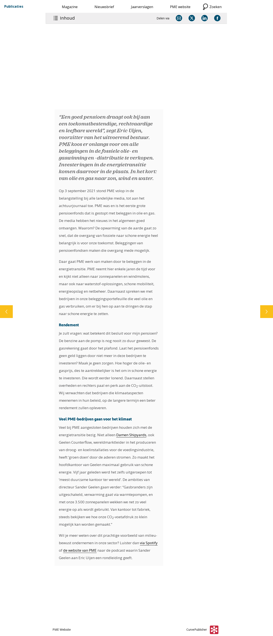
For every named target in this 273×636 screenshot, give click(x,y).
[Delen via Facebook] (217, 18)
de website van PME (80, 550)
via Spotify (149, 542)
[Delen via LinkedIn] (204, 18)
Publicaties (13, 6)
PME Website (61, 629)
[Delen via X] (192, 18)
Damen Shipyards (131, 434)
